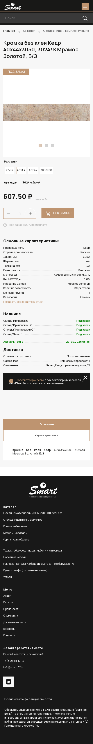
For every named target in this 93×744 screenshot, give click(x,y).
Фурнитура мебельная (17, 539)
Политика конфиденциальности (28, 699)
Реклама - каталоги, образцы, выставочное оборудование (38, 564)
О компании (10, 615)
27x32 (9, 170)
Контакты (9, 635)
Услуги (7, 577)
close (85, 377)
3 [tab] (52, 145)
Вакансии (9, 629)
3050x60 (46, 170)
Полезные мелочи (14, 557)
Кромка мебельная (15, 526)
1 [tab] (40, 145)
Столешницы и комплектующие (22, 520)
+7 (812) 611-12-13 (13, 661)
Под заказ (62, 213)
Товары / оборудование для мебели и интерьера (32, 550)
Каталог (8, 602)
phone (61, 6)
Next (83, 112)
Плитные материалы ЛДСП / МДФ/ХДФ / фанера (33, 513)
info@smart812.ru (14, 667)
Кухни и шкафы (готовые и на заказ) (25, 570)
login (68, 6)
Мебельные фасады (15, 533)
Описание (46, 424)
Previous (9, 112)
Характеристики (46, 435)
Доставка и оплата (15, 622)
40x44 (33, 170)
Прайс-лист (10, 609)
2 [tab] (46, 145)
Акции (7, 596)
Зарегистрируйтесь (29, 380)
